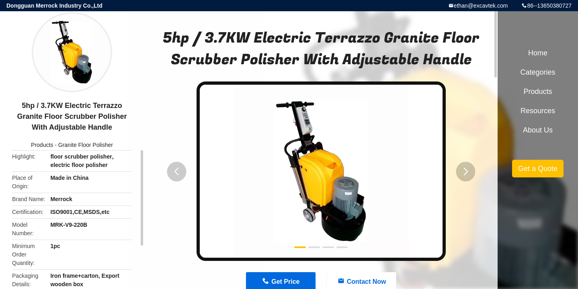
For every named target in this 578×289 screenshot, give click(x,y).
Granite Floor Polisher (85, 145)
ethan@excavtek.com (481, 5)
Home (537, 53)
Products (42, 145)
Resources (538, 111)
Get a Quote (538, 169)
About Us (538, 130)
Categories (537, 72)
